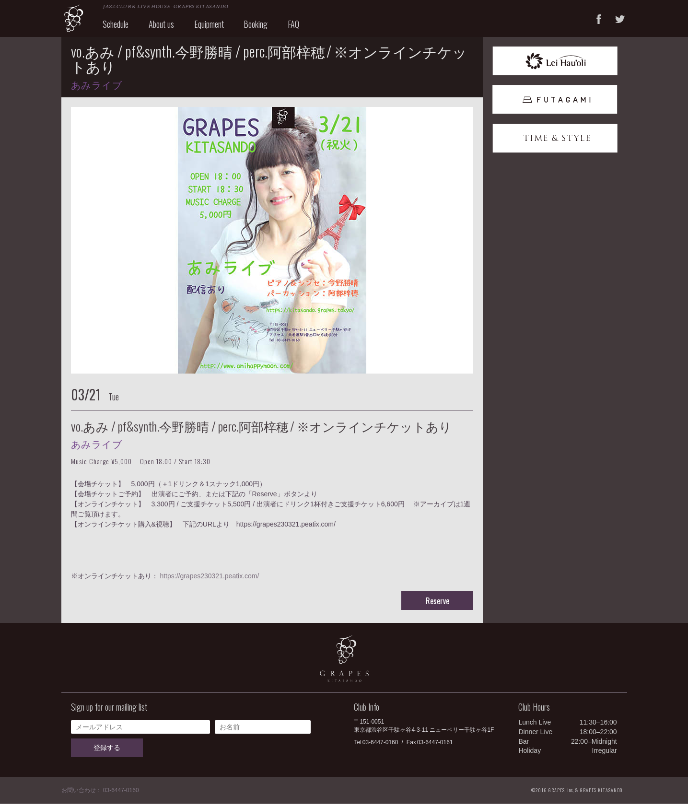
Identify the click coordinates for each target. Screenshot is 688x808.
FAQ (300, 28)
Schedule (122, 28)
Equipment (215, 28)
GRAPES (80, 21)
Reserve (437, 605)
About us (167, 28)
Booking (262, 28)
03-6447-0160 (380, 746)
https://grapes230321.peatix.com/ (209, 580)
